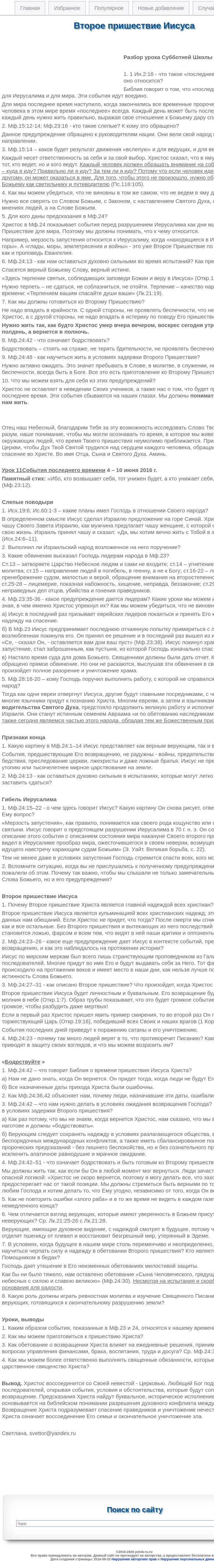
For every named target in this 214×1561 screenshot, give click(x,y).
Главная (30, 8)
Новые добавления (161, 8)
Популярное (109, 8)
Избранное (67, 8)
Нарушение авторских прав (134, 1559)
